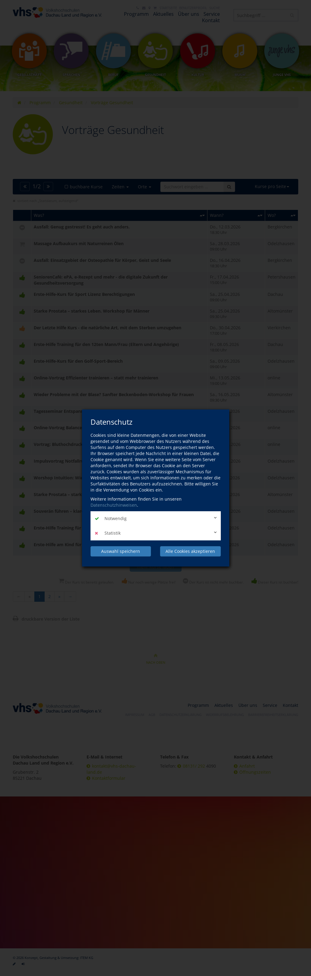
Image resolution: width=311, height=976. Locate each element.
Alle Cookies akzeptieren (190, 551)
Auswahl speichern (120, 551)
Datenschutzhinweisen (114, 505)
